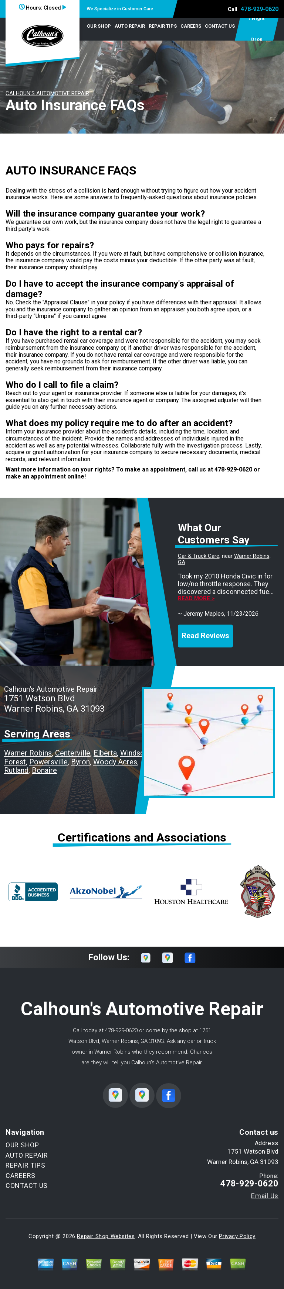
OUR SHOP (99, 26)
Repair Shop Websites (106, 1236)
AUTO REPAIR (130, 26)
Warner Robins (28, 753)
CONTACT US (220, 26)
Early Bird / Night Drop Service (256, 29)
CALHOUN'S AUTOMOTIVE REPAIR (47, 93)
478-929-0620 (259, 9)
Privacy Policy (237, 1236)
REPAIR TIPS (163, 26)
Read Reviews (205, 635)
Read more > (196, 598)
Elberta (105, 753)
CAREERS (190, 26)
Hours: (42, 8)
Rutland (16, 770)
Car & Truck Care (198, 556)
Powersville (48, 761)
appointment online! (58, 476)
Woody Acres (115, 761)
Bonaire (44, 770)
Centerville (72, 753)
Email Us (264, 1196)
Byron (80, 761)
